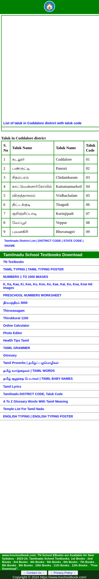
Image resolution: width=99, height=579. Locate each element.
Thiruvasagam (14, 310)
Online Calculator (16, 325)
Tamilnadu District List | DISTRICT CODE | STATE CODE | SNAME (43, 243)
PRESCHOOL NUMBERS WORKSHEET (32, 295)
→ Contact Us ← (34, 572)
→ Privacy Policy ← (63, 572)
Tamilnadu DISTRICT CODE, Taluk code (33, 394)
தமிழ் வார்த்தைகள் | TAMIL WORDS (29, 371)
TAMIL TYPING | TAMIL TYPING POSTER (33, 269)
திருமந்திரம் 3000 (15, 303)
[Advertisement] (49, 69)
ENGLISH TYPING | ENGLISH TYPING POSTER (38, 416)
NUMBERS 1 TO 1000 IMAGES (25, 277)
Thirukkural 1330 (15, 318)
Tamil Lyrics (12, 386)
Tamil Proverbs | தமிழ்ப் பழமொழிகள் (31, 363)
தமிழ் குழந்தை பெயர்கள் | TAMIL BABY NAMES (38, 378)
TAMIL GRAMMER (16, 348)
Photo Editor (12, 333)
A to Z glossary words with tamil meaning (35, 401)
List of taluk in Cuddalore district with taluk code (42, 123)
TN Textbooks (13, 262)
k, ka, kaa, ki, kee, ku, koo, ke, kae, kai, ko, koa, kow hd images (47, 286)
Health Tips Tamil (16, 340)
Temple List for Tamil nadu (23, 409)
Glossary (10, 355)
